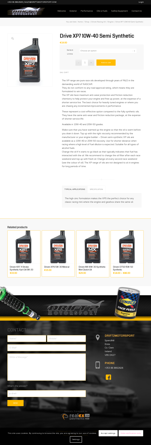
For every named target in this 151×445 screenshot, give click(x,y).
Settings (76, 439)
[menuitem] (140, 2)
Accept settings (108, 433)
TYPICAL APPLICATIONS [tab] (74, 189)
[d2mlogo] (26, 11)
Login (141, 2)
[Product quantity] (85, 62)
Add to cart (106, 63)
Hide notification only (131, 433)
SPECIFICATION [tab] (96, 189)
